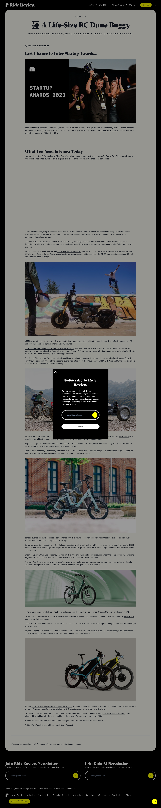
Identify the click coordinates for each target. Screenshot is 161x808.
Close (80, 426)
